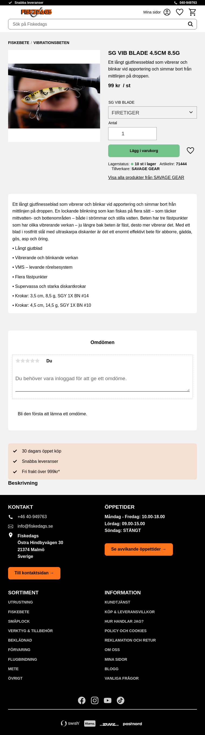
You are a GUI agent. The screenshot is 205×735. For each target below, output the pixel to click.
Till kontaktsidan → (34, 573)
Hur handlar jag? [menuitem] (124, 621)
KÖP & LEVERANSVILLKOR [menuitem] (130, 612)
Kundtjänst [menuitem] (117, 602)
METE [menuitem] (13, 669)
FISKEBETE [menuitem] (18, 612)
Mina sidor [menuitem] (116, 659)
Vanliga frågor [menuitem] (122, 678)
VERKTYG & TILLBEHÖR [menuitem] (30, 631)
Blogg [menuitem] (111, 669)
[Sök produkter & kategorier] (96, 24)
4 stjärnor (32, 360)
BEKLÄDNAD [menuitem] (20, 640)
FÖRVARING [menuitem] (19, 650)
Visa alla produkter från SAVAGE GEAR (146, 177)
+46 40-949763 (32, 516)
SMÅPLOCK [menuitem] (19, 621)
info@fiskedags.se (35, 526)
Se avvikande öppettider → (138, 549)
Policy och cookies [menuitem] (125, 631)
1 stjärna (17, 360)
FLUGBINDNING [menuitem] (22, 659)
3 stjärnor (27, 360)
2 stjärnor (22, 360)
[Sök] (190, 24)
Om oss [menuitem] (112, 650)
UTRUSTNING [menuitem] (20, 602)
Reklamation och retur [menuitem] (130, 640)
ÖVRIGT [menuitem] (15, 678)
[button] (179, 12)
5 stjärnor (37, 360)
